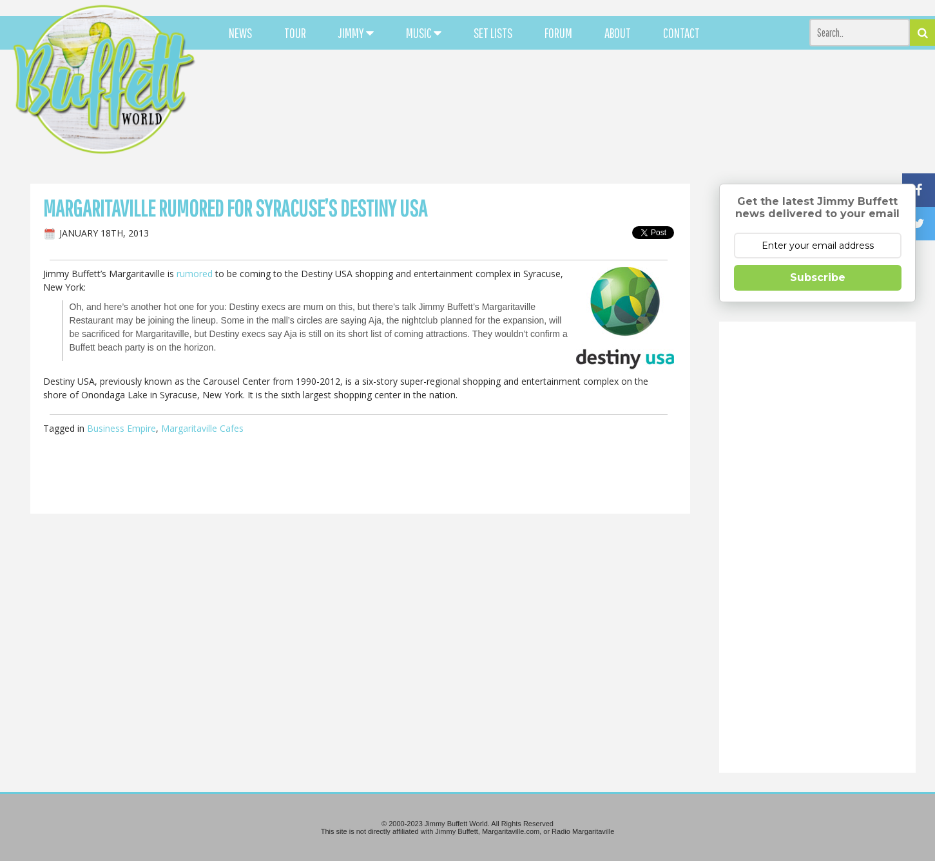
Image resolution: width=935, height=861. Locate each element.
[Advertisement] (575, 116)
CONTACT (681, 33)
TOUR (295, 33)
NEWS (240, 33)
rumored (195, 273)
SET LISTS (493, 33)
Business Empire (121, 428)
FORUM (558, 33)
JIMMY (356, 33)
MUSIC (423, 33)
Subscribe (817, 277)
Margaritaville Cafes (202, 428)
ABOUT (617, 33)
